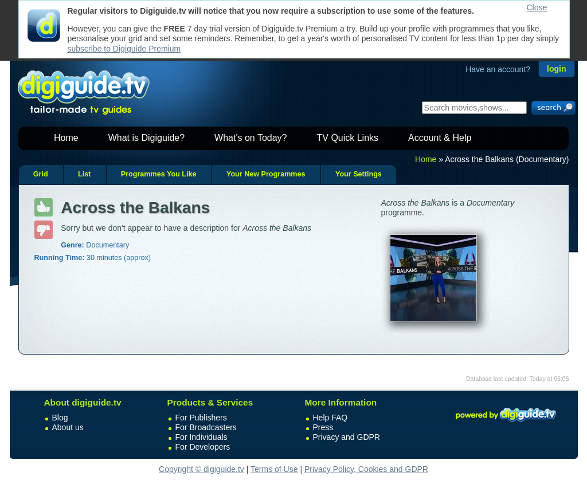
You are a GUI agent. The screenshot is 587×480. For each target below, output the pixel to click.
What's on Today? (250, 138)
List (84, 174)
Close (537, 7)
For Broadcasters (206, 427)
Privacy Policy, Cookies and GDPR (366, 469)
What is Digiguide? (146, 138)
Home (66, 138)
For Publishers (201, 417)
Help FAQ (330, 417)
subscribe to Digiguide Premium (124, 48)
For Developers (202, 446)
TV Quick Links (347, 138)
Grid (40, 174)
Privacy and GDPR (346, 437)
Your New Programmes (266, 174)
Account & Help (439, 138)
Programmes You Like (159, 174)
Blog (60, 417)
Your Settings (358, 174)
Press (323, 427)
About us (68, 427)
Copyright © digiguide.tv (201, 469)
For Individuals (201, 437)
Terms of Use (274, 469)
